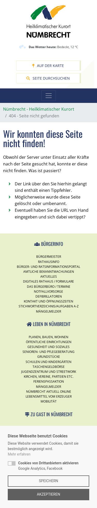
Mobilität (49, 401)
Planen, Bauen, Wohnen (48, 337)
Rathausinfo (48, 262)
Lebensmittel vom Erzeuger (49, 396)
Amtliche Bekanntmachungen (48, 271)
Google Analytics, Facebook (48, 466)
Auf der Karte (48, 65)
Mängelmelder (48, 311)
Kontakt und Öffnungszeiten (48, 301)
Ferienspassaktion (48, 381)
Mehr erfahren (19, 454)
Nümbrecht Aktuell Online (48, 391)
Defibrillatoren (48, 296)
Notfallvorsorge (48, 291)
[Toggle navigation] (48, 95)
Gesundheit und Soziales (48, 347)
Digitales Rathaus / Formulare (48, 281)
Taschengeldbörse (49, 367)
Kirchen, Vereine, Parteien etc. (48, 376)
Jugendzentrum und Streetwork (48, 371)
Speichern (48, 481)
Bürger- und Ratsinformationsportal (48, 266)
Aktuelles (48, 276)
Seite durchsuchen (48, 78)
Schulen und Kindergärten (48, 362)
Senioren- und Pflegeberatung (48, 352)
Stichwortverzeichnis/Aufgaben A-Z (49, 306)
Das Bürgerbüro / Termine (48, 286)
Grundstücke (48, 356)
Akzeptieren (48, 494)
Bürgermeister (48, 256)
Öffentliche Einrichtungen (48, 342)
